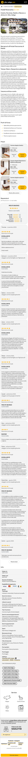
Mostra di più (13, 561)
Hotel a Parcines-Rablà (10, 683)
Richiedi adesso (14, 755)
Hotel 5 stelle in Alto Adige (11, 677)
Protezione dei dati (12, 743)
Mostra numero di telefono (9, 581)
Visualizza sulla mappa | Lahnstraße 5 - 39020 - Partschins (11, 659)
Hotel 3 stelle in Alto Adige (11, 671)
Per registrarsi (15, 734)
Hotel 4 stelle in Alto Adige (11, 674)
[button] (1, 25)
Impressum (4, 743)
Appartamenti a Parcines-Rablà (12, 680)
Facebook (10, 740)
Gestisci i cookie (20, 743)
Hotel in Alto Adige (9, 668)
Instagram (17, 740)
